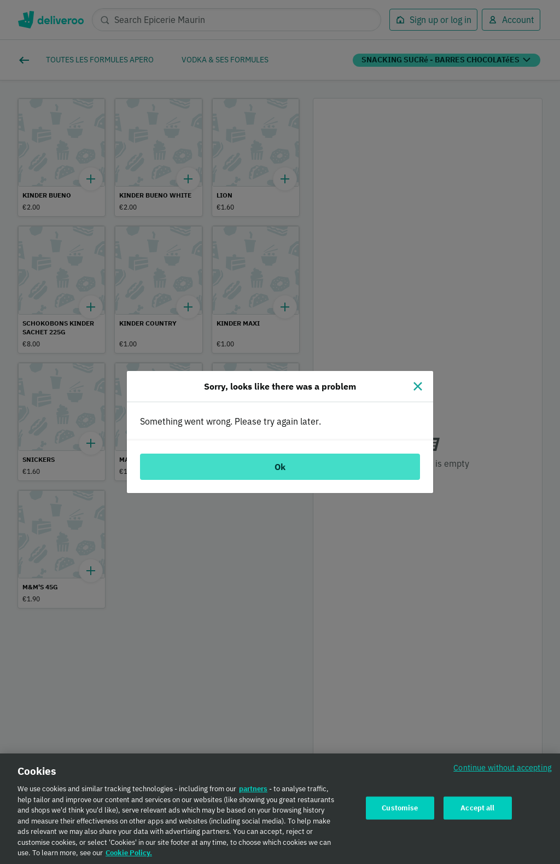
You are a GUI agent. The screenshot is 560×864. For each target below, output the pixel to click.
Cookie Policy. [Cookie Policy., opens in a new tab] (129, 855)
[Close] (417, 386)
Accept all (477, 810)
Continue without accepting (502, 770)
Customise (400, 810)
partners (253, 791)
